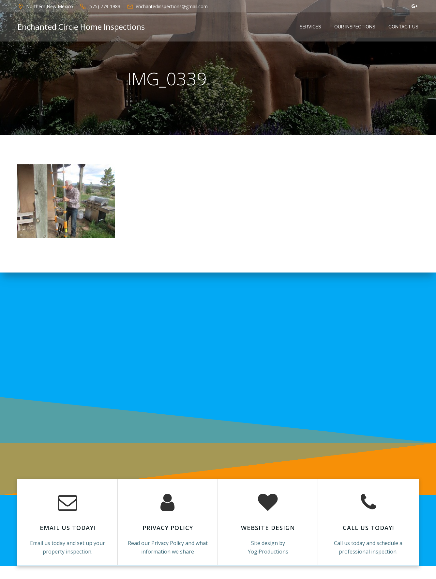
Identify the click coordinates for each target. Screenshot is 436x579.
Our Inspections (355, 27)
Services (311, 27)
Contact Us (404, 27)
